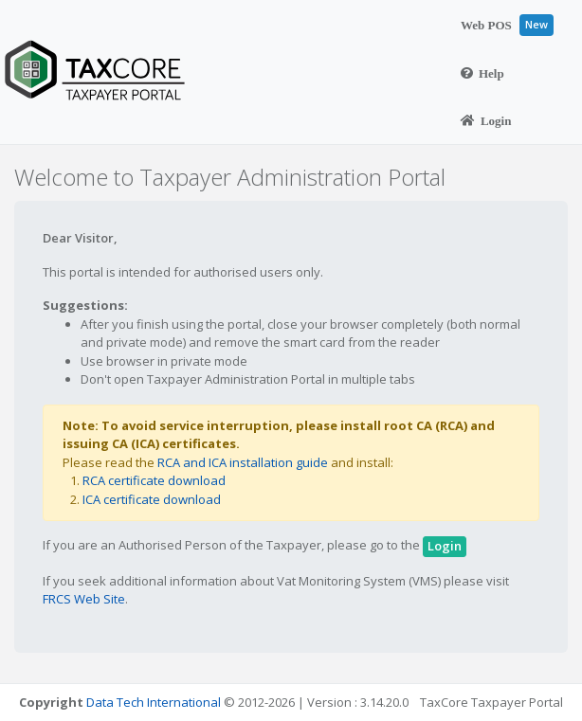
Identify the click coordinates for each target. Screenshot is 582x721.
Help (482, 73)
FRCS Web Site (84, 598)
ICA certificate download (151, 499)
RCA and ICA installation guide (242, 462)
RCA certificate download (154, 480)
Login (486, 121)
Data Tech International (153, 702)
